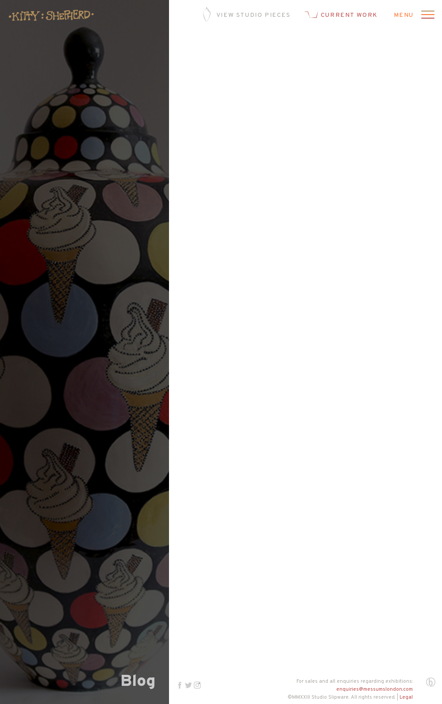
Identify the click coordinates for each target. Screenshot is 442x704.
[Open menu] (426, 15)
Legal (406, 697)
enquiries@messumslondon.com (374, 689)
